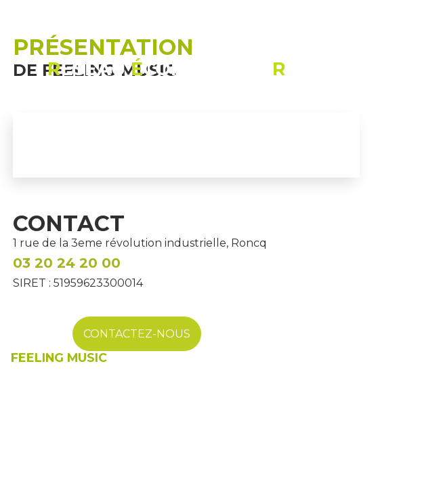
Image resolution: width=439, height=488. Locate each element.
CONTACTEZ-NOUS (136, 333)
